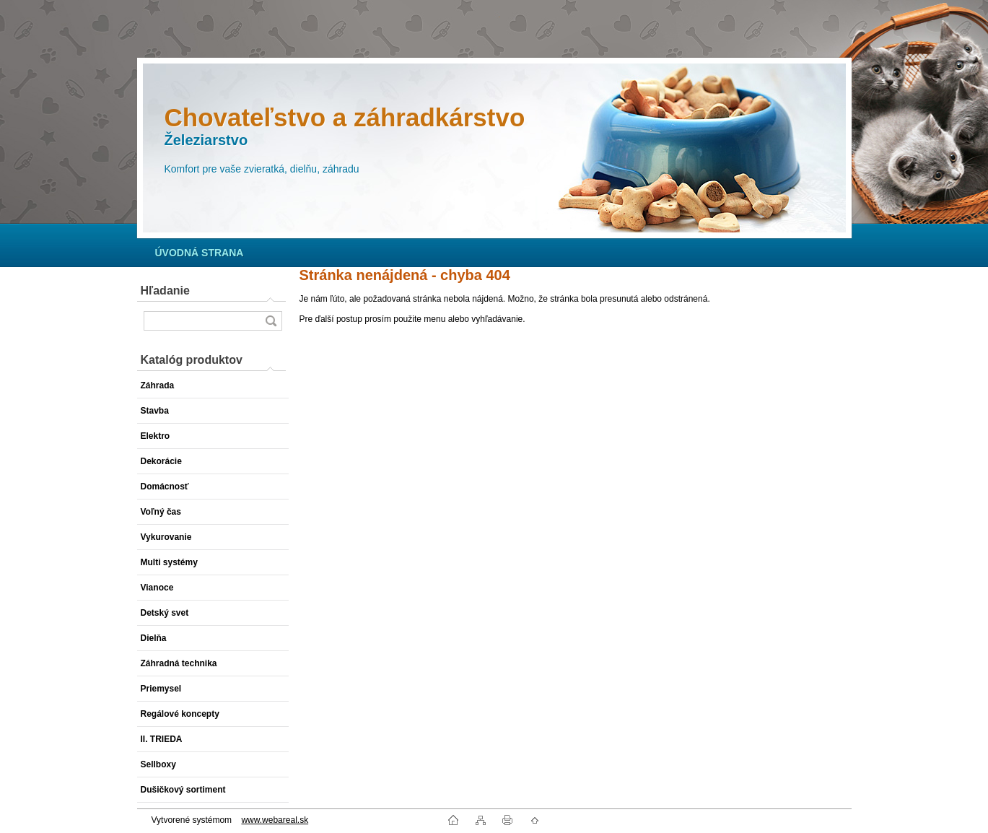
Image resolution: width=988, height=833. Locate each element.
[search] (270, 321)
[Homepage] (199, 252)
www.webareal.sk (274, 820)
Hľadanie (165, 290)
